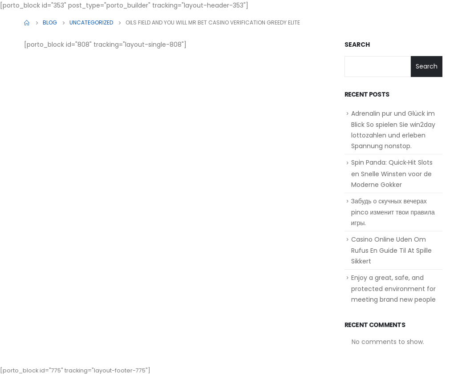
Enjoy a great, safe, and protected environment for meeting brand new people (393, 288)
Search (357, 44)
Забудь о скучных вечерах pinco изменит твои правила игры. (393, 212)
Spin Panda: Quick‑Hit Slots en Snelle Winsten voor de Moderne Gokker (392, 173)
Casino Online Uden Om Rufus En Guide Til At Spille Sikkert (391, 250)
